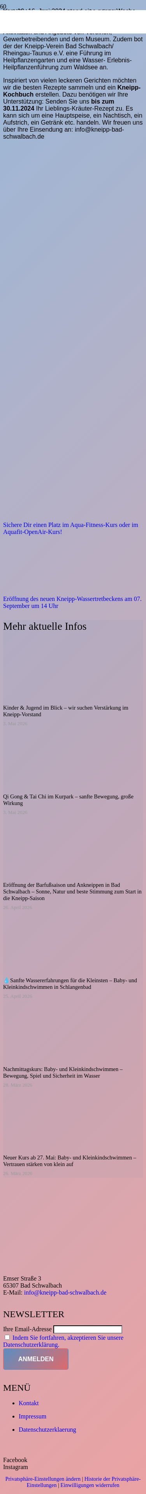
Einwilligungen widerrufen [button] (89, 1485)
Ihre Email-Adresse (27, 1329)
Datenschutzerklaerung (47, 1429)
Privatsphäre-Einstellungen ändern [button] (43, 1479)
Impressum (32, 1416)
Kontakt (29, 1403)
